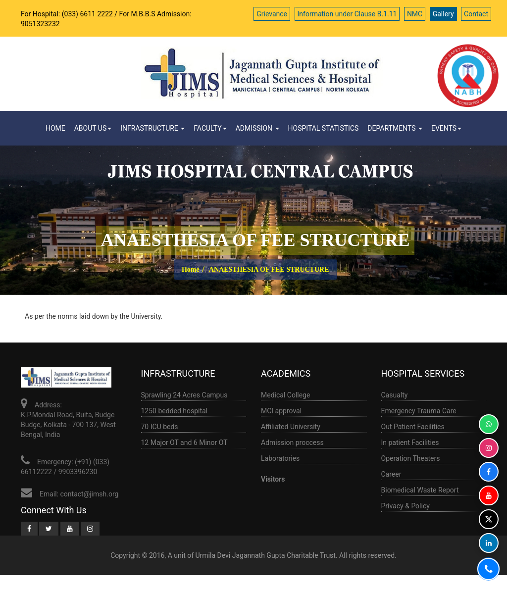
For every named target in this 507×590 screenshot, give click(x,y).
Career (391, 474)
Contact (476, 14)
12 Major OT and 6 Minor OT (184, 442)
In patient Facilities (410, 442)
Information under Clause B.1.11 (347, 14)
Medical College (285, 395)
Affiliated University (290, 427)
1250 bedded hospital (174, 411)
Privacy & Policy (405, 506)
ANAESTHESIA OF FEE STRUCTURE (269, 269)
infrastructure (152, 128)
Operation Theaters (410, 458)
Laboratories (280, 458)
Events (446, 128)
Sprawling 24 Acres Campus (184, 395)
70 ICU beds (159, 427)
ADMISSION (257, 128)
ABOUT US (93, 128)
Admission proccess (292, 442)
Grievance (271, 14)
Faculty (210, 128)
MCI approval (281, 411)
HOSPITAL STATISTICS (323, 128)
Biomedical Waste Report (420, 490)
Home (55, 128)
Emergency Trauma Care (418, 411)
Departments (394, 128)
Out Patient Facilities (413, 427)
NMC (414, 14)
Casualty (394, 395)
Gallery (443, 14)
